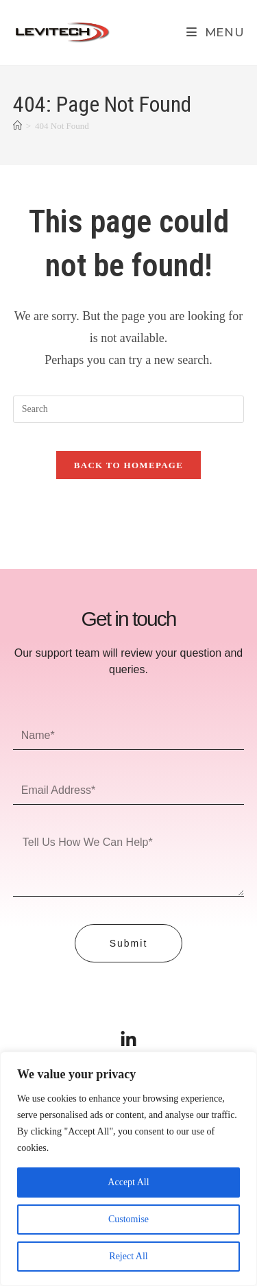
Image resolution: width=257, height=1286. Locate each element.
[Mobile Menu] (215, 32)
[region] (128, 1169)
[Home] (17, 126)
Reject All (128, 1256)
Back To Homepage (128, 465)
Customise (128, 1219)
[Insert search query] (129, 409)
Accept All (128, 1182)
